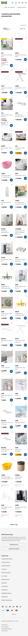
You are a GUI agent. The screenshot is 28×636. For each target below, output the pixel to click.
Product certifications (6, 600)
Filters (22, 28)
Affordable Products (6, 593)
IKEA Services (4, 586)
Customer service (5, 562)
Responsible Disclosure (6, 628)
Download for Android (14, 548)
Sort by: (6, 29)
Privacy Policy (4, 624)
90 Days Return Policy (6, 559)
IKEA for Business (5, 565)
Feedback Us (4, 590)
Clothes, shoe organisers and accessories (13, 7)
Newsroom (4, 583)
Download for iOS (14, 544)
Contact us (4, 569)
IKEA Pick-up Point (5, 572)
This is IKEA (4, 576)
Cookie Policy (4, 630)
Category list (4, 596)
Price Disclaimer (5, 626)
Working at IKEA (5, 579)
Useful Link (4, 556)
